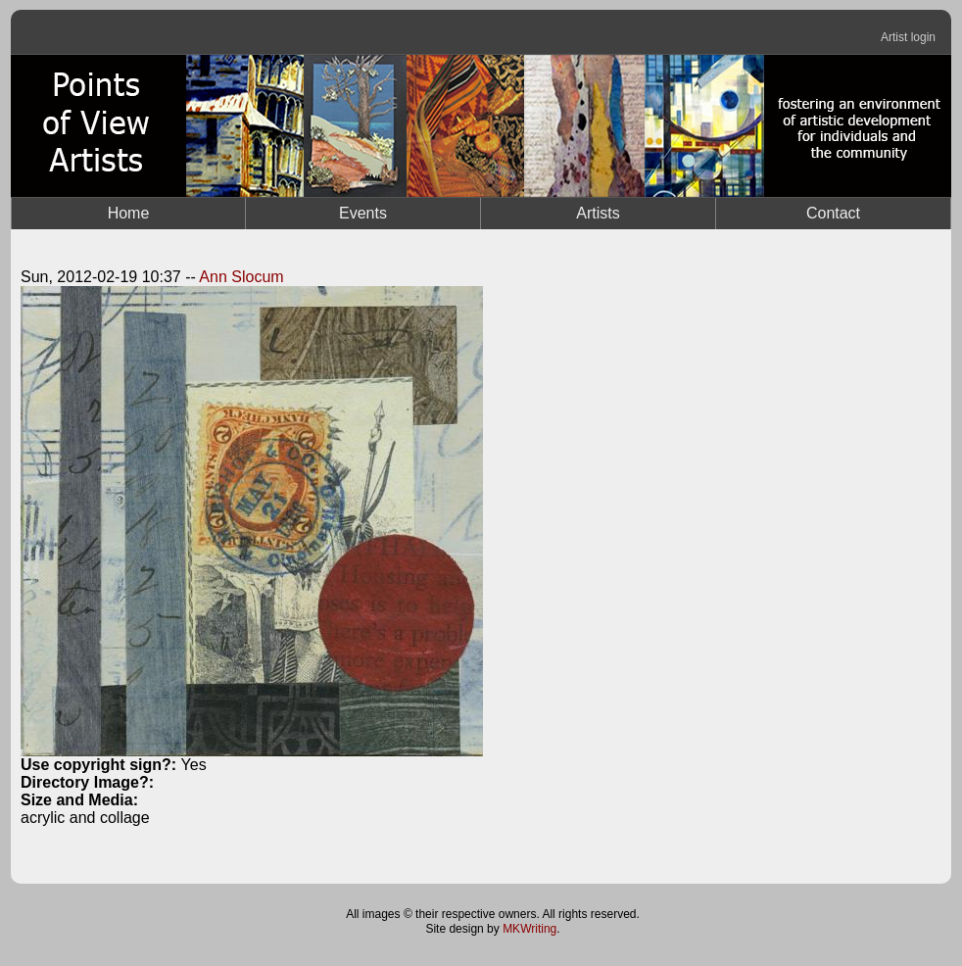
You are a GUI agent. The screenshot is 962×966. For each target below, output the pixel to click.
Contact (833, 213)
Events (363, 213)
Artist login (908, 37)
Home (129, 213)
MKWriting (529, 929)
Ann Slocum (241, 276)
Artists (597, 213)
